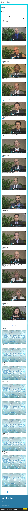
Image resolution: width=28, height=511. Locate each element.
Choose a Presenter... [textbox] (5, 21)
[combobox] (14, 21)
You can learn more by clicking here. (11, 510)
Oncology (4, 7)
